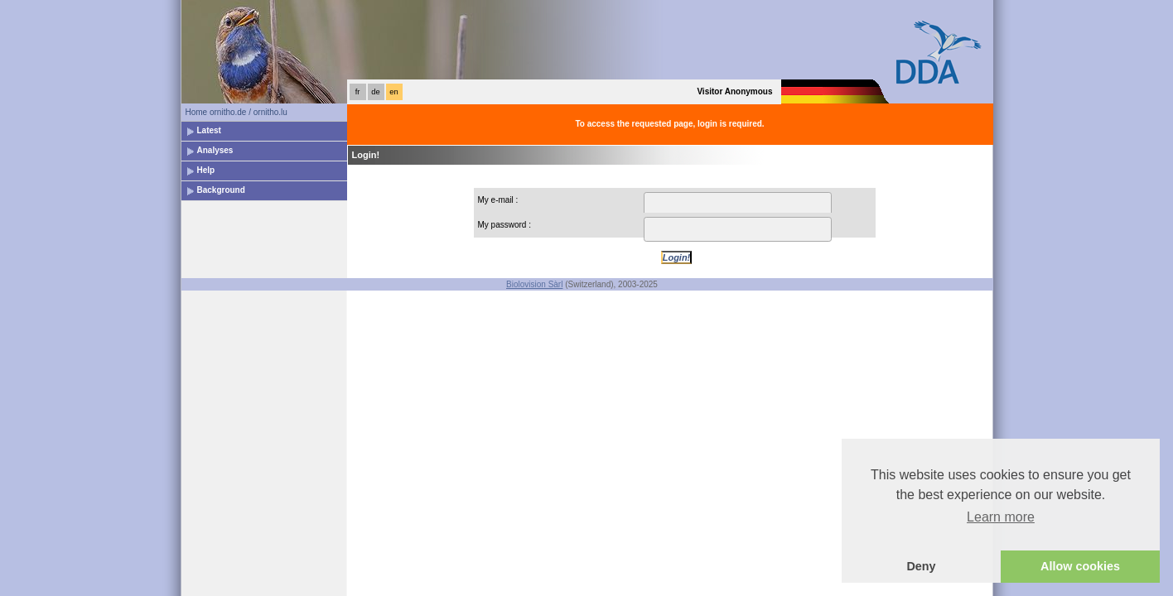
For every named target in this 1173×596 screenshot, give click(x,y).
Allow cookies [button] (1080, 566)
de (375, 92)
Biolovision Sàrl (534, 284)
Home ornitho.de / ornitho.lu (236, 112)
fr (357, 92)
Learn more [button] (1001, 517)
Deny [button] (920, 566)
